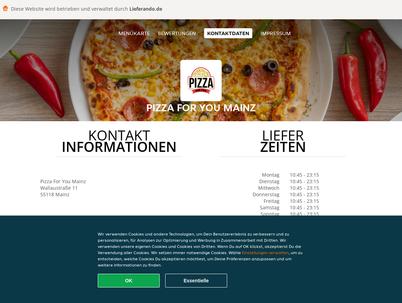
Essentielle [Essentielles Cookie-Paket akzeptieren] (196, 280)
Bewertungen (177, 33)
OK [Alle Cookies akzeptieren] (129, 280)
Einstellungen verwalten (265, 252)
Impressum (276, 33)
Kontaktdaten (228, 33)
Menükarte (134, 33)
